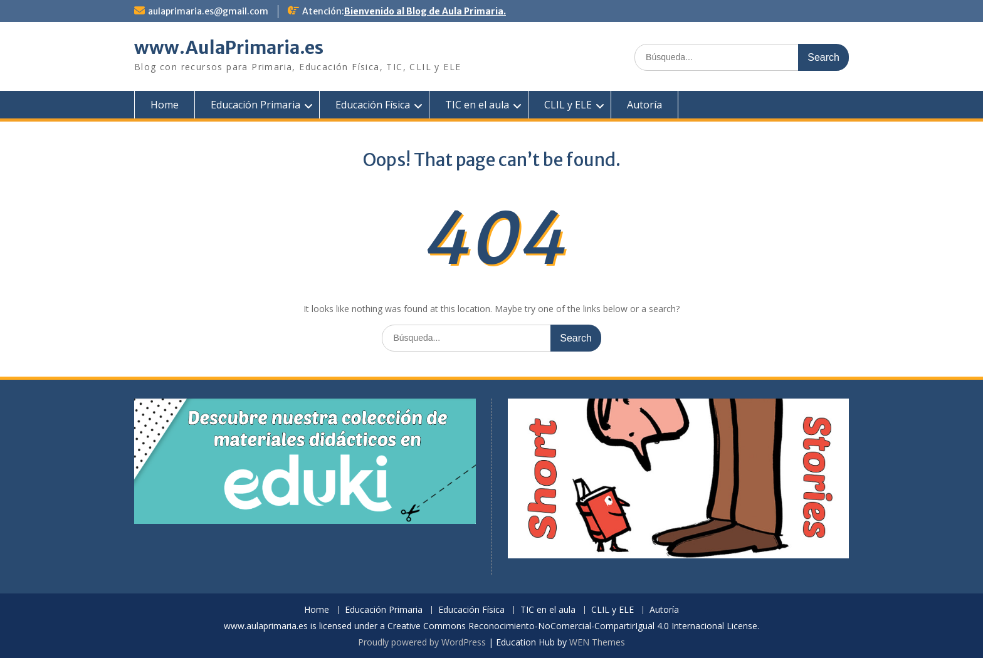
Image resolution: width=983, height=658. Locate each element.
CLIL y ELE (568, 105)
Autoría (644, 105)
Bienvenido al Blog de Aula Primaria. (425, 11)
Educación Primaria (255, 105)
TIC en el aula (477, 105)
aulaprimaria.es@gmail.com (208, 11)
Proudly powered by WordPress (422, 642)
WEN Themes (597, 642)
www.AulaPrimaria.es (228, 47)
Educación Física (372, 105)
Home (164, 105)
